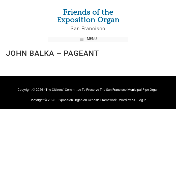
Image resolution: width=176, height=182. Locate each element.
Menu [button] (92, 39)
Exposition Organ (70, 100)
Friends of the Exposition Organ (88, 16)
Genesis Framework (102, 100)
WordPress (127, 100)
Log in (141, 100)
